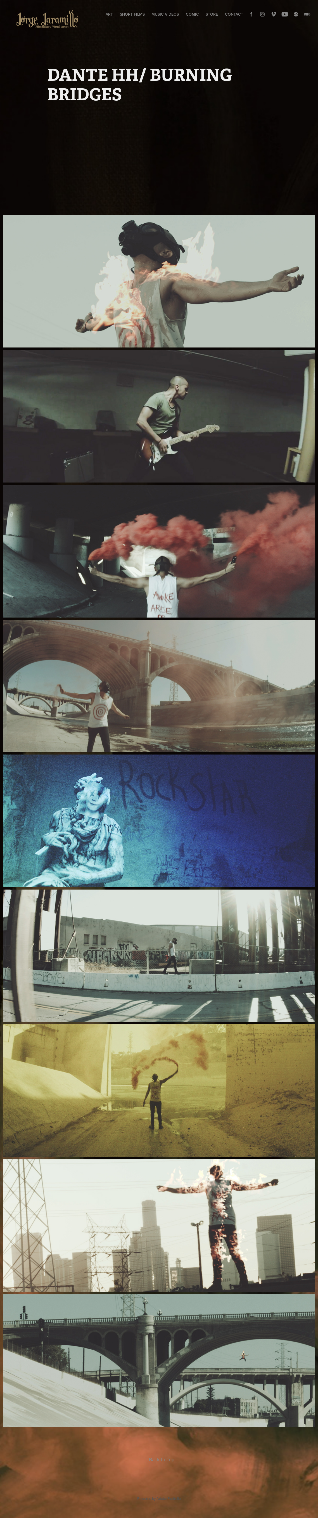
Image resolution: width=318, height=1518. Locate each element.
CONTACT (234, 14)
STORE (212, 14)
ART (109, 14)
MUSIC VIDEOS (165, 14)
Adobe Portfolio (168, 1498)
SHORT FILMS (132, 14)
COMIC (192, 14)
